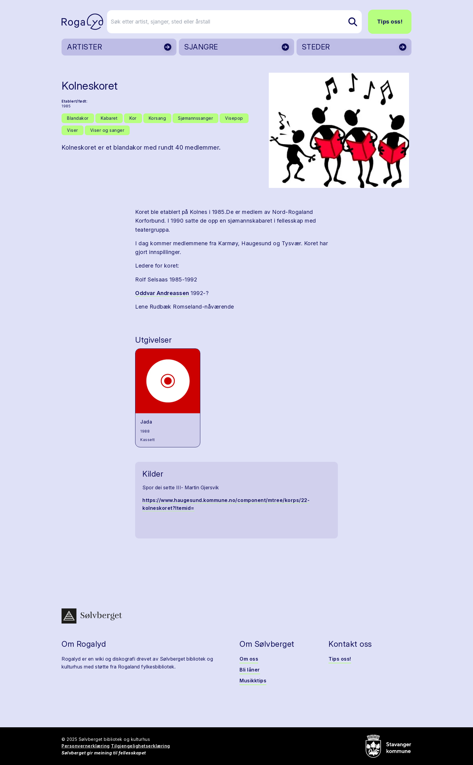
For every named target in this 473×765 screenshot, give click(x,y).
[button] (339, 130)
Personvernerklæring (86, 745)
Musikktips (253, 681)
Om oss (249, 659)
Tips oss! (390, 21)
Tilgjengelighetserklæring (140, 745)
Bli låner (250, 670)
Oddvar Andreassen (162, 293)
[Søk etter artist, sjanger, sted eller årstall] (239, 21)
